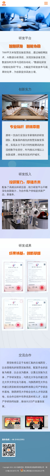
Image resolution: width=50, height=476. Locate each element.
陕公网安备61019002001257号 (32, 471)
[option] (25, 214)
